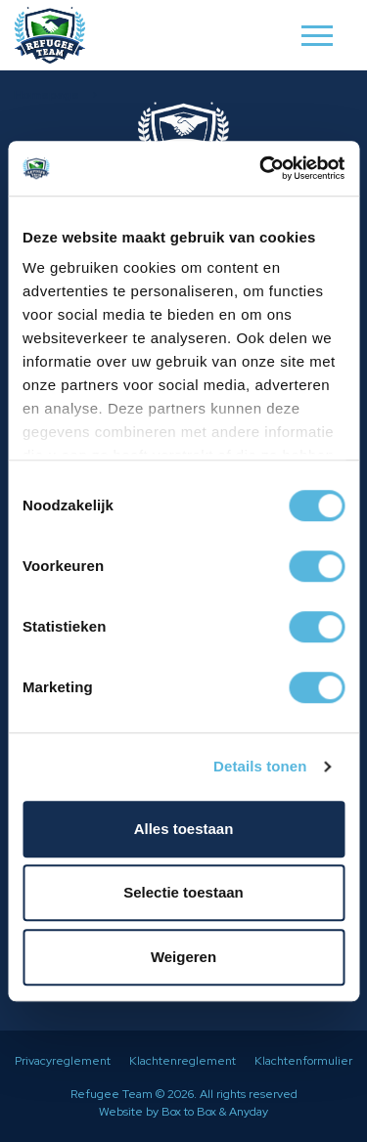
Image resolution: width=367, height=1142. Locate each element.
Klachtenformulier (303, 1061)
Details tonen (259, 766)
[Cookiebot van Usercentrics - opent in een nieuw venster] (261, 168)
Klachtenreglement (182, 1061)
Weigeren (183, 956)
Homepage (46, 95)
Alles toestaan (184, 828)
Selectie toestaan (183, 892)
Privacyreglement (63, 1061)
